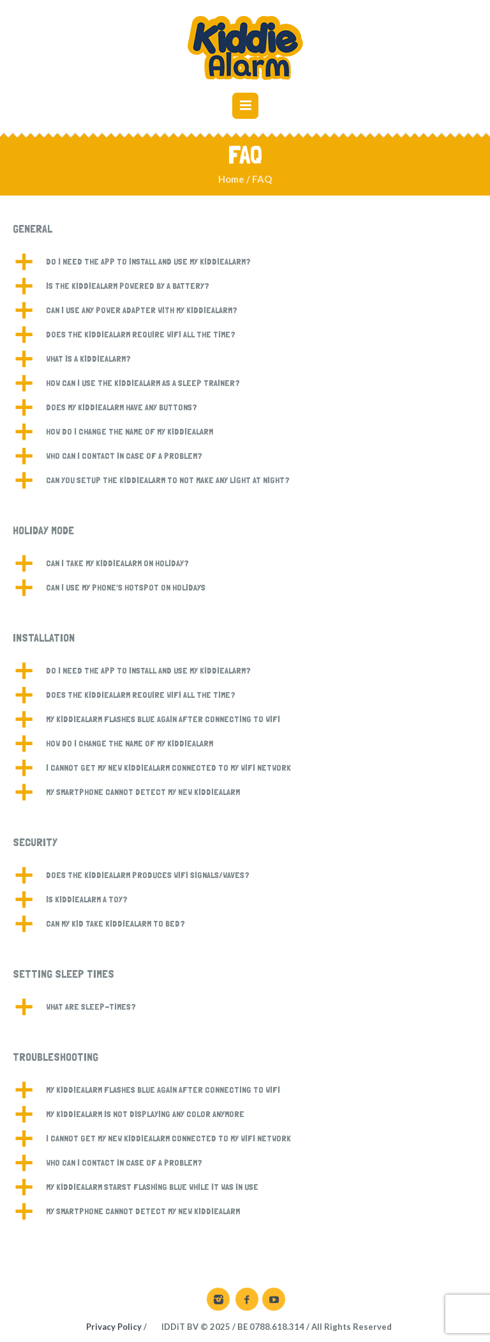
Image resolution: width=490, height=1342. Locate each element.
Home (231, 179)
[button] (245, 262)
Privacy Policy (114, 1327)
